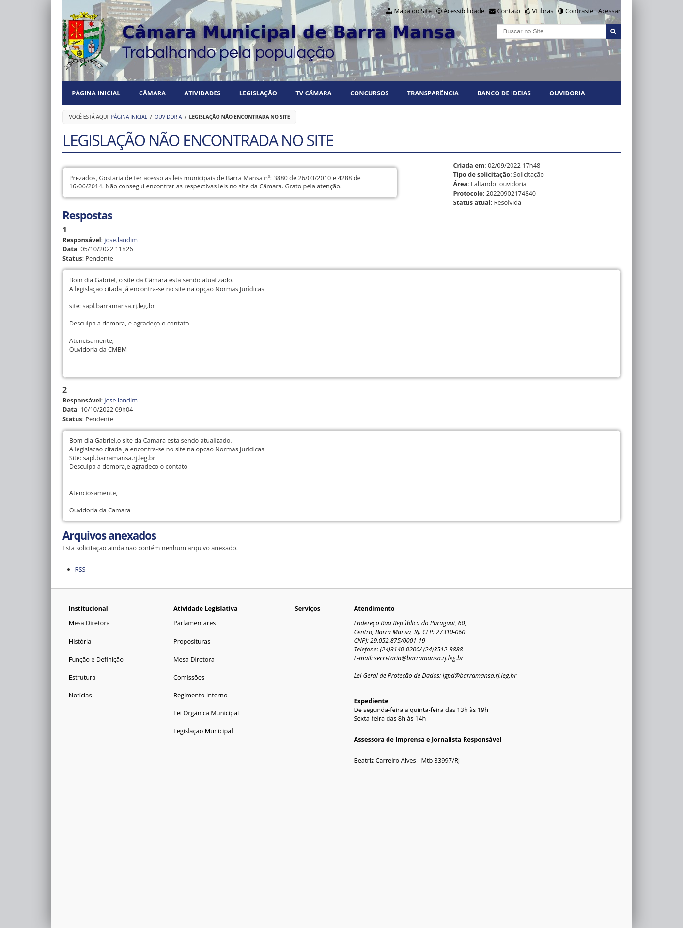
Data (70, 249)
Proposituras (191, 641)
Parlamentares (194, 623)
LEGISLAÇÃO (258, 93)
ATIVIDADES (202, 93)
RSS (80, 569)
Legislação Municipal (203, 731)
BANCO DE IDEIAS (503, 93)
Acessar (609, 10)
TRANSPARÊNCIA (433, 93)
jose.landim (121, 239)
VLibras (543, 10)
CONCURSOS (369, 93)
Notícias (80, 695)
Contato (509, 10)
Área (460, 183)
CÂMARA (152, 93)
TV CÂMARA (313, 93)
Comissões (188, 677)
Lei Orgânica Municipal (206, 713)
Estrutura (82, 677)
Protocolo (468, 193)
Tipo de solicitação (481, 174)
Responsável (81, 239)
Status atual (471, 202)
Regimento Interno (200, 695)
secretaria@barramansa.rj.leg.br (418, 657)
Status (72, 258)
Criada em (468, 165)
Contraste (579, 10)
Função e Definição (96, 659)
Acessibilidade (464, 10)
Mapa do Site (413, 10)
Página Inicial (96, 93)
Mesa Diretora (89, 623)
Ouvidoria (567, 93)
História (80, 641)
